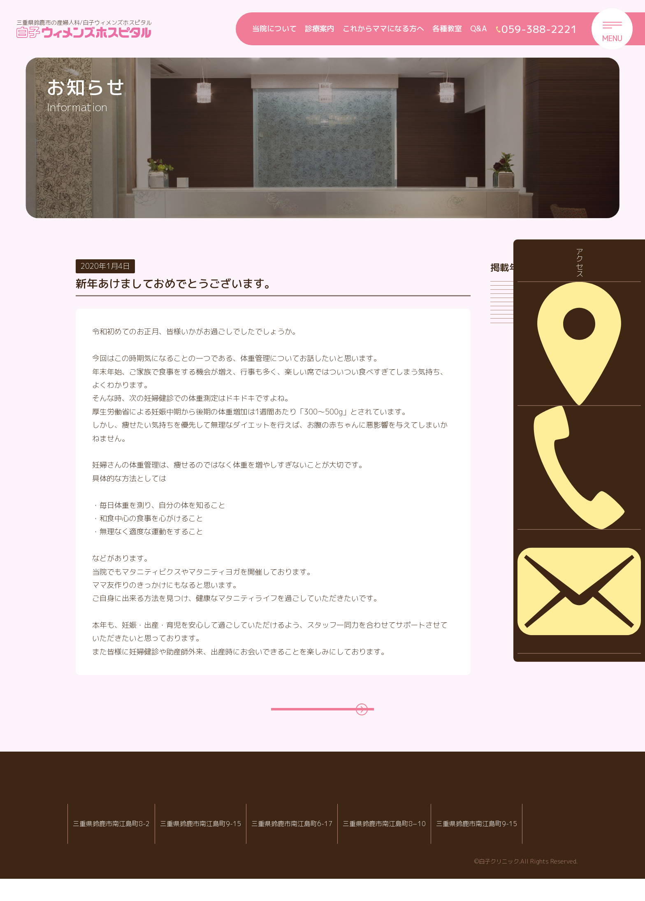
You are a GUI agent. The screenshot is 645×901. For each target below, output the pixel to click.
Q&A (478, 28)
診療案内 (319, 28)
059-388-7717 (420, 859)
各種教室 (447, 28)
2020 (506, 445)
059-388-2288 (114, 859)
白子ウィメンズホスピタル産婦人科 (212, 832)
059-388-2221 (215, 859)
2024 (506, 343)
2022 (506, 394)
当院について (274, 28)
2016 (506, 548)
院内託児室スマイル (518, 832)
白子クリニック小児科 (316, 832)
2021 (506, 419)
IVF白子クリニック (111, 832)
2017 (506, 522)
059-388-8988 (319, 859)
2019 (506, 471)
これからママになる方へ (383, 28)
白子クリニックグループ (322, 808)
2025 (506, 317)
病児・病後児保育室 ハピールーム (417, 832)
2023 (506, 368)
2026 (506, 291)
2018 (506, 497)
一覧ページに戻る (314, 720)
